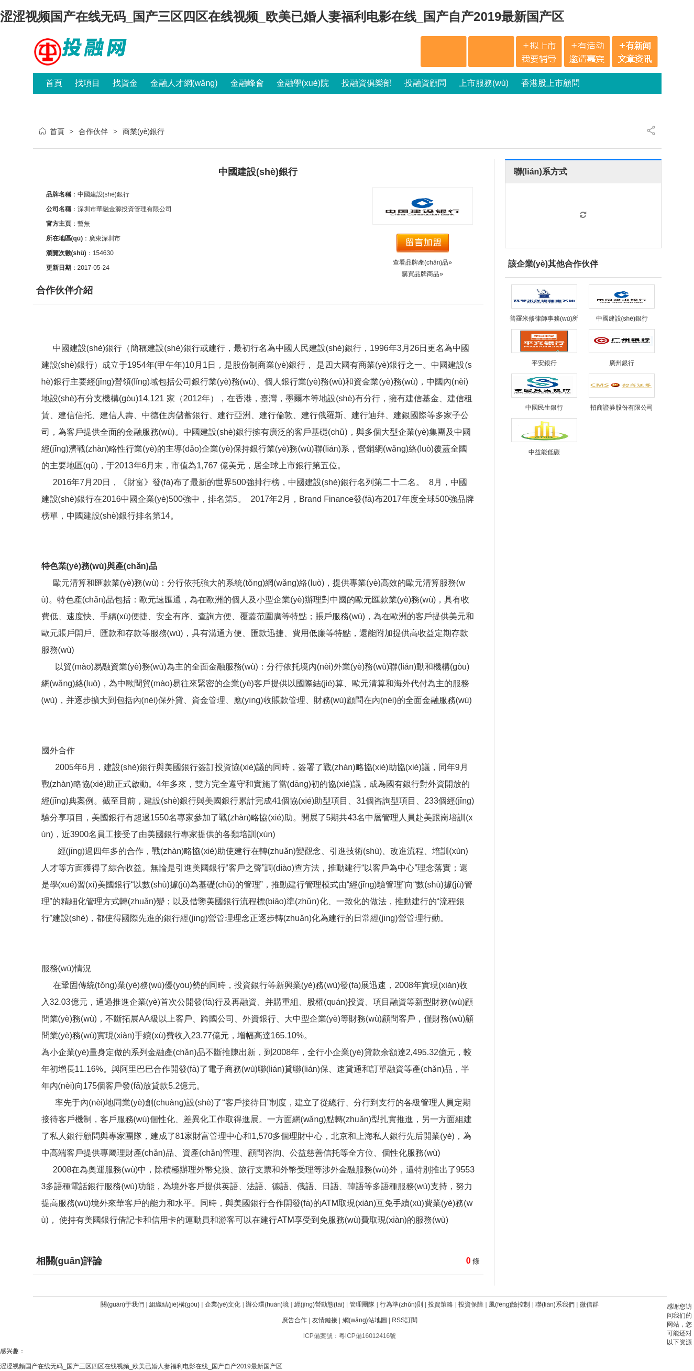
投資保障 (470, 1304)
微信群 (589, 1304)
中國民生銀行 (544, 407)
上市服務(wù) (484, 83)
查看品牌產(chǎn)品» (422, 262)
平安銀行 (544, 363)
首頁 (54, 83)
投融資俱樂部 (367, 83)
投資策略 (440, 1304)
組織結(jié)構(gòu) (174, 1304)
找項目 (87, 83)
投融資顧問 (425, 83)
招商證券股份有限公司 (621, 407)
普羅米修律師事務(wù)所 (544, 318)
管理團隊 (361, 1304)
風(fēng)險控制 (509, 1304)
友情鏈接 (324, 1320)
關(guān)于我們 (122, 1304)
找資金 (125, 83)
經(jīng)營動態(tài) (319, 1304)
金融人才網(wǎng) (184, 83)
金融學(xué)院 (303, 83)
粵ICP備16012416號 (367, 1336)
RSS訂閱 (404, 1320)
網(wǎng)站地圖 (365, 1320)
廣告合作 (294, 1320)
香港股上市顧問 (550, 83)
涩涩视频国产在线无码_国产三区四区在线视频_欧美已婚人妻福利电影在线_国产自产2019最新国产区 (282, 16)
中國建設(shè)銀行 (622, 318)
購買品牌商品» (422, 274)
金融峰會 (247, 83)
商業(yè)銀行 (143, 131)
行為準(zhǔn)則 (401, 1304)
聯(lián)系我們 (555, 1304)
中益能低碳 (544, 452)
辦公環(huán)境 (267, 1304)
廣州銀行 (621, 363)
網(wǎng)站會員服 (73, 104)
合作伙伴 (93, 131)
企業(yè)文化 (223, 1304)
